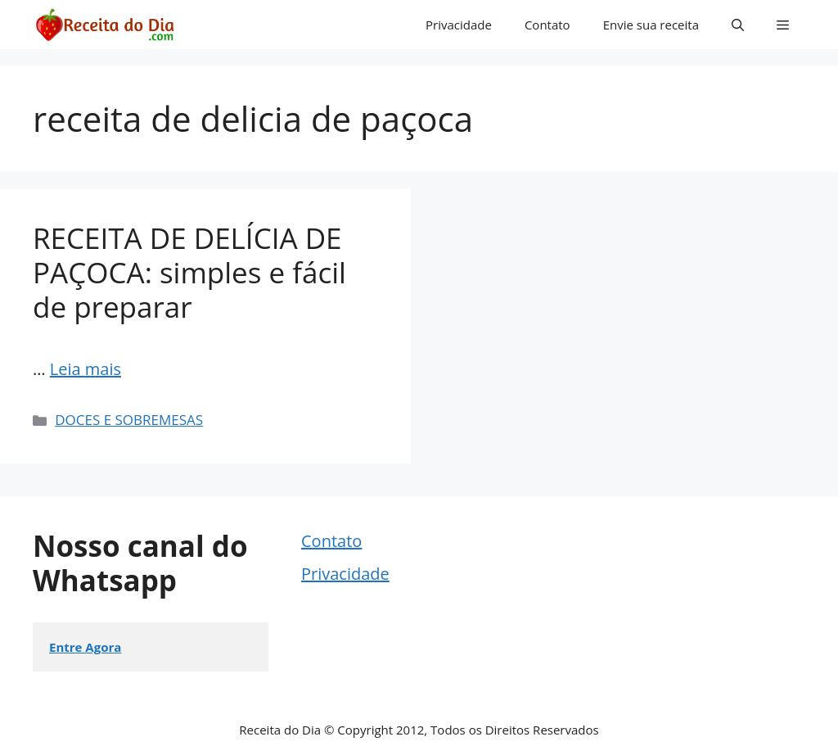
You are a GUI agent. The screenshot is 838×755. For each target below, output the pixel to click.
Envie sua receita (651, 24)
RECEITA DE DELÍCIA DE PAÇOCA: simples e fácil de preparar (189, 272)
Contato (547, 24)
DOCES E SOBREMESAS (129, 419)
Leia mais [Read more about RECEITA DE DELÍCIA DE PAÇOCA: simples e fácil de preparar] (85, 369)
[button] (737, 24)
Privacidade (459, 24)
